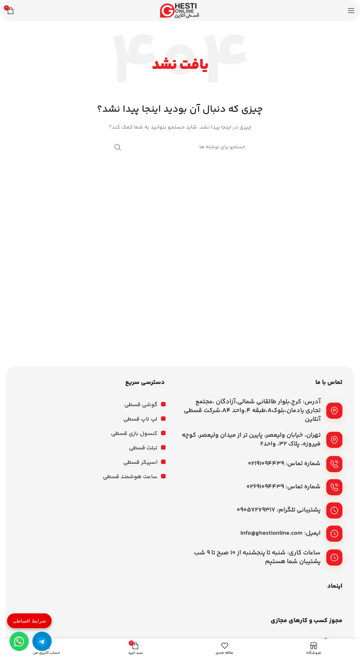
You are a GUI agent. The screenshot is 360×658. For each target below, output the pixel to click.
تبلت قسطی (143, 448)
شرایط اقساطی (29, 621)
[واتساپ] (19, 641)
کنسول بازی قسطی (134, 433)
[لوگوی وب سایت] (180, 10)
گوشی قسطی (141, 404)
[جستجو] (180, 147)
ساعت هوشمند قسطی (130, 477)
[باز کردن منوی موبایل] (351, 11)
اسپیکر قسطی (140, 462)
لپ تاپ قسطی (140, 419)
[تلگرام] (42, 641)
